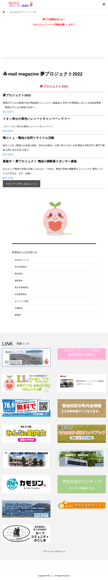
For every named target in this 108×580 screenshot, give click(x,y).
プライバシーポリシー (54, 551)
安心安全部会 (21, 267)
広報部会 (19, 308)
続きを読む (8, 112)
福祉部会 (19, 280)
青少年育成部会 (22, 287)
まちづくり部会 (22, 301)
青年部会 (19, 274)
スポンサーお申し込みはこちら (21, 184)
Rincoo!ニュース (22, 260)
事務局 (18, 315)
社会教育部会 (21, 294)
